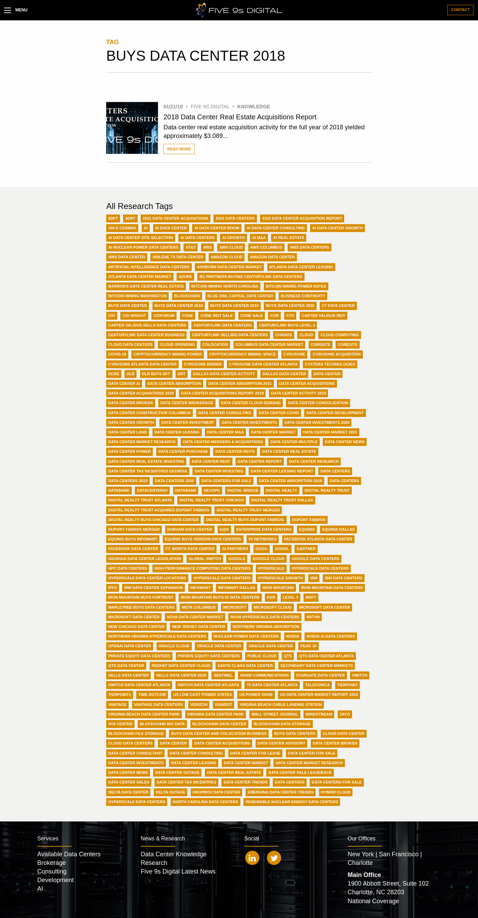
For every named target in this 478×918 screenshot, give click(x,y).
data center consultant (135, 753)
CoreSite (320, 344)
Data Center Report (260, 461)
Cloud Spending (177, 344)
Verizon (199, 704)
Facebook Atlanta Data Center (318, 539)
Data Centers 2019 (128, 481)
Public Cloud (262, 656)
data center (173, 743)
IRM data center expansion (153, 588)
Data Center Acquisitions (307, 383)
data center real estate (234, 772)
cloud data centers (130, 743)
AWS (207, 247)
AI (146, 228)
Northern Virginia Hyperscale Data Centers (157, 636)
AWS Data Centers (309, 247)
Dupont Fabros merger (134, 529)
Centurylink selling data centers (230, 335)
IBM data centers (343, 578)
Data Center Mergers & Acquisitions (223, 442)
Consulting (52, 871)
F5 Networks (263, 539)
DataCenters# (152, 490)
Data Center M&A (225, 432)
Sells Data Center (128, 675)
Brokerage (51, 862)
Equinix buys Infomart (132, 539)
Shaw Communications (264, 675)
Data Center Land (127, 432)
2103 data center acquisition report (302, 218)
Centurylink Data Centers (222, 325)
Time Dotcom (152, 694)
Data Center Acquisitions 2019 (141, 393)
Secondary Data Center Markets (316, 665)
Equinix (307, 529)
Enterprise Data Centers (263, 529)
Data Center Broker (130, 403)
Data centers (344, 481)
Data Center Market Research (142, 442)
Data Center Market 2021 (330, 432)
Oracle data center (271, 646)
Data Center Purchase (183, 451)
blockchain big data (162, 724)
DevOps (212, 490)
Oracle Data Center (219, 646)
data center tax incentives (186, 782)
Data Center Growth (131, 422)
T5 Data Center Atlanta (272, 685)
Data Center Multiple (293, 442)
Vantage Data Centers (158, 704)
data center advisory (282, 743)
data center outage (177, 772)
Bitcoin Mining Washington (137, 296)
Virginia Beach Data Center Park (144, 714)
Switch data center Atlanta (208, 685)
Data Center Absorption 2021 (239, 383)
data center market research (309, 763)
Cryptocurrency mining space (242, 354)
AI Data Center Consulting (276, 228)
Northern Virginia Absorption (266, 627)
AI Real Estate (288, 238)
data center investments (136, 763)
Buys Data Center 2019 (234, 305)
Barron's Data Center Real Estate (146, 286)
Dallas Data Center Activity (224, 374)
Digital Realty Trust (327, 490)
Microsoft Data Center (324, 607)
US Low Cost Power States (202, 694)
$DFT (113, 218)
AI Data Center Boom (216, 228)
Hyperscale (271, 568)
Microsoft (234, 607)
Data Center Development (335, 413)
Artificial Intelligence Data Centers (149, 267)
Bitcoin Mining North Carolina (225, 286)
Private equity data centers (209, 656)
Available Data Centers (69, 854)
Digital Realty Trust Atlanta (140, 500)
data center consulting (196, 753)
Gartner (306, 549)
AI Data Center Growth (337, 228)
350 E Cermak (122, 228)
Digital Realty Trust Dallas (282, 500)
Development (55, 880)
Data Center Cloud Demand (251, 403)
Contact (460, 10)
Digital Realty (281, 490)
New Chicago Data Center (136, 627)
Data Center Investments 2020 (317, 422)
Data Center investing (219, 471)
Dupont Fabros (309, 520)
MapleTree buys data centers (141, 607)
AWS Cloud (231, 247)
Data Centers (335, 471)
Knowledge (253, 106)
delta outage (170, 792)
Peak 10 (308, 646)
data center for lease (255, 753)
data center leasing (193, 763)
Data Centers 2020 (174, 481)
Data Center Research (314, 461)
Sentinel (222, 675)
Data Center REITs (235, 451)
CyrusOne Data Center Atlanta (263, 364)
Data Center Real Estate (289, 451)
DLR (131, 374)
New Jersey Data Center (198, 627)
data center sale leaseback (300, 772)
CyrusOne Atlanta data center (142, 364)
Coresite (347, 344)
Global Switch (205, 559)
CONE (187, 315)
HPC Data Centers (127, 568)
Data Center (326, 374)
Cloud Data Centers (130, 344)
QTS (288, 656)
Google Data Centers (315, 559)
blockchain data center (219, 724)
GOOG (262, 549)
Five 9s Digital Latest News (178, 871)
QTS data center (126, 665)
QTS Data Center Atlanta (326, 656)
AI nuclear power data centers (143, 247)
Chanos (283, 335)
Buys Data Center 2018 (179, 305)
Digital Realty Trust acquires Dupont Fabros (158, 510)
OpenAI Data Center (129, 646)
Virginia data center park (215, 714)
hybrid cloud (336, 792)
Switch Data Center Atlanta (139, 685)
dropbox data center (216, 792)
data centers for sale (337, 782)
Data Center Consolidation (318, 403)
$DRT (130, 218)
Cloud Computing (339, 335)
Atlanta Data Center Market (139, 277)
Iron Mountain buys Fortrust (140, 597)
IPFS (112, 588)
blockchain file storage (136, 733)
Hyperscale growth (280, 578)
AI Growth (233, 238)
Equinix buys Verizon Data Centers (203, 539)
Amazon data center (272, 257)
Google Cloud (269, 559)
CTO (290, 315)
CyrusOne (294, 354)
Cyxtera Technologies (330, 364)
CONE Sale (251, 315)
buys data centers (295, 733)
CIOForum (164, 315)
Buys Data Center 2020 (290, 305)
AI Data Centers (197, 238)
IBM (314, 578)
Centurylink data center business (146, 335)
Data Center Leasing (177, 432)
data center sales (128, 782)
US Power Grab (256, 694)
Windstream (319, 714)
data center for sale (312, 753)
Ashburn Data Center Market (229, 267)
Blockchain (187, 296)
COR (274, 315)
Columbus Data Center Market (269, 344)
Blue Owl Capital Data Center (240, 296)
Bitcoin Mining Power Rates (296, 286)
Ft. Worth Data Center (190, 549)
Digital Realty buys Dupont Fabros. (245, 520)
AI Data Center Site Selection (140, 238)
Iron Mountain (278, 588)
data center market (246, 763)
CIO (111, 315)
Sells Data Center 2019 (181, 675)
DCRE (113, 374)
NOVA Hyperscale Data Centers (264, 617)
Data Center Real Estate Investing (146, 461)
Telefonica (317, 685)
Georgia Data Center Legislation (144, 559)
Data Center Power (129, 451)
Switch (359, 675)
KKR (271, 597)
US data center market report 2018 (319, 694)
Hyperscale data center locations (147, 578)
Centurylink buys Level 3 (287, 325)
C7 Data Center (338, 305)
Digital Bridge (242, 490)
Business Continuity (303, 296)
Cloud (306, 335)
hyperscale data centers (136, 802)
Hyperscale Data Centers (320, 568)
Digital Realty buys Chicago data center (153, 520)
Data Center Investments (249, 422)
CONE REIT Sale (216, 315)
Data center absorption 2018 (290, 481)
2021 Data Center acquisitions (175, 218)
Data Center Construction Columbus (149, 413)
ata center (120, 724)
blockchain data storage (282, 724)
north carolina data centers (205, 802)
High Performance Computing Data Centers (203, 568)
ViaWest (223, 704)
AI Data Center (171, 228)
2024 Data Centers (235, 218)
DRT (182, 374)
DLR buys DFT (156, 374)
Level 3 (290, 597)
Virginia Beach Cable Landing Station (281, 704)
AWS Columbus (266, 247)
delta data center (128, 792)
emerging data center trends (280, 792)
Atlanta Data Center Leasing (301, 267)
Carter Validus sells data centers (147, 325)
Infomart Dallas (236, 588)
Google (236, 559)
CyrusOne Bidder (203, 364)
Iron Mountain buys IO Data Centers (220, 597)
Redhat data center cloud (181, 665)
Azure (185, 277)
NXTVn (313, 617)
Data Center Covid (279, 413)
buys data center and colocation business (219, 733)
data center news (128, 772)
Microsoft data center (133, 617)
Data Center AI (124, 383)
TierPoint (347, 685)
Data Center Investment (187, 422)
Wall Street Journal (274, 714)
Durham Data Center (189, 529)
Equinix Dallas (338, 529)
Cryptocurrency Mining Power (167, 354)
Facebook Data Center (133, 549)
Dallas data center (284, 374)
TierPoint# (119, 694)
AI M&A (259, 238)
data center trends (245, 782)
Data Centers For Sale (226, 481)
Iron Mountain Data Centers (332, 588)
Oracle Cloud (174, 646)
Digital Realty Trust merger (248, 510)
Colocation (215, 344)
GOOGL (282, 549)
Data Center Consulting (224, 413)
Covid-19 (117, 354)
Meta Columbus (199, 607)
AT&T (191, 247)
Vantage (117, 704)
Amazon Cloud (226, 257)
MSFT (311, 597)
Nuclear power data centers (246, 636)
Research (154, 862)
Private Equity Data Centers (139, 656)
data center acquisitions (222, 743)
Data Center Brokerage (186, 403)
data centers (290, 782)
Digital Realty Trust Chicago (211, 500)
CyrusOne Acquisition (336, 354)
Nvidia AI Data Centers (331, 636)
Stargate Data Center (320, 675)
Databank (186, 490)
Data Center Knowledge (174, 854)
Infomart (200, 588)
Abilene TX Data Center (177, 257)
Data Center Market (273, 432)
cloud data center (344, 733)
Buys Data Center (127, 305)
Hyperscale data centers (221, 578)
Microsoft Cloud (273, 607)
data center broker (335, 743)
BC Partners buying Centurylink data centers (250, 277)
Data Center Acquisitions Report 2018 (222, 393)
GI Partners (235, 549)
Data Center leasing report (282, 471)
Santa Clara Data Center (245, 665)
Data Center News (345, 442)
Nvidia (292, 636)
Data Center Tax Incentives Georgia (147, 471)
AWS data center (126, 257)
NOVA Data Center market (195, 617)
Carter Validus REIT (324, 315)
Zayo (345, 714)
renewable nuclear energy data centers (292, 802)
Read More (179, 149)
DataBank (119, 490)
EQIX (224, 529)
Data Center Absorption (174, 383)
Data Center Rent (211, 461)
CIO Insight (134, 315)
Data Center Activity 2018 (298, 393)
